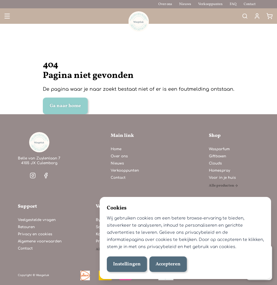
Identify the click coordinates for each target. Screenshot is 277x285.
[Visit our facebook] (45, 175)
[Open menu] (6, 16)
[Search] (245, 16)
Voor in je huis (222, 178)
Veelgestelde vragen (37, 220)
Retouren (26, 227)
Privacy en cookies (35, 234)
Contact (250, 4)
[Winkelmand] (269, 16)
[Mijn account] (257, 16)
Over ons (165, 4)
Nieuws (185, 4)
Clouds (215, 163)
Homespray (219, 170)
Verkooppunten (210, 4)
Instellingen (127, 264)
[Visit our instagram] (32, 175)
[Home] (39, 142)
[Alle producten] (223, 185)
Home (116, 149)
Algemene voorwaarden (40, 241)
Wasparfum (219, 149)
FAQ (233, 4)
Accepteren (168, 264)
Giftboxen (217, 156)
